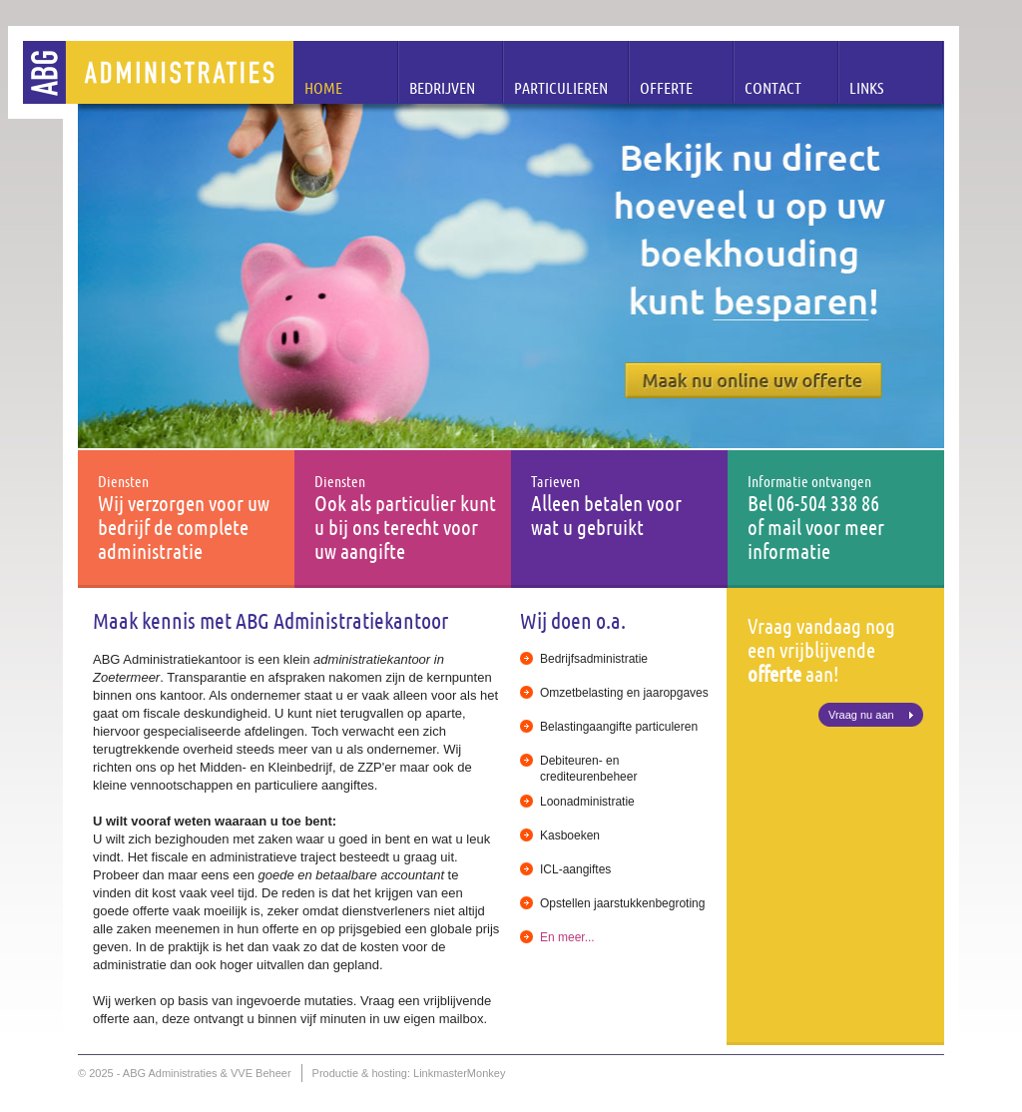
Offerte (666, 88)
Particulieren (561, 88)
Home (323, 88)
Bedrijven (442, 88)
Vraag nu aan (861, 715)
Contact (773, 88)
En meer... (567, 937)
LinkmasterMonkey (459, 1073)
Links (866, 88)
